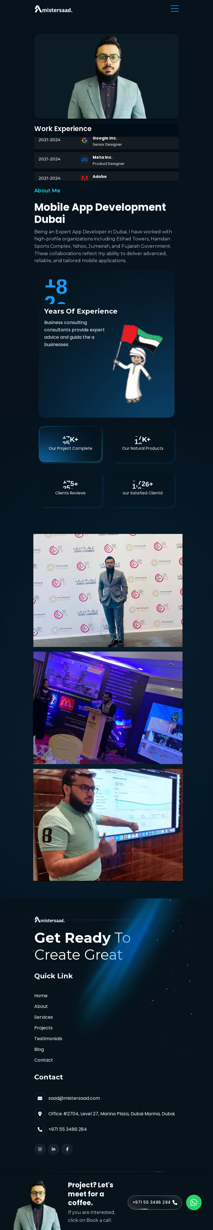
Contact (43, 1060)
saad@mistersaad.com (74, 1098)
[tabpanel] (106, 705)
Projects (43, 1028)
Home (41, 995)
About (41, 1006)
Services (43, 1017)
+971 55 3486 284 (67, 1129)
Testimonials (48, 1038)
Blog (39, 1049)
